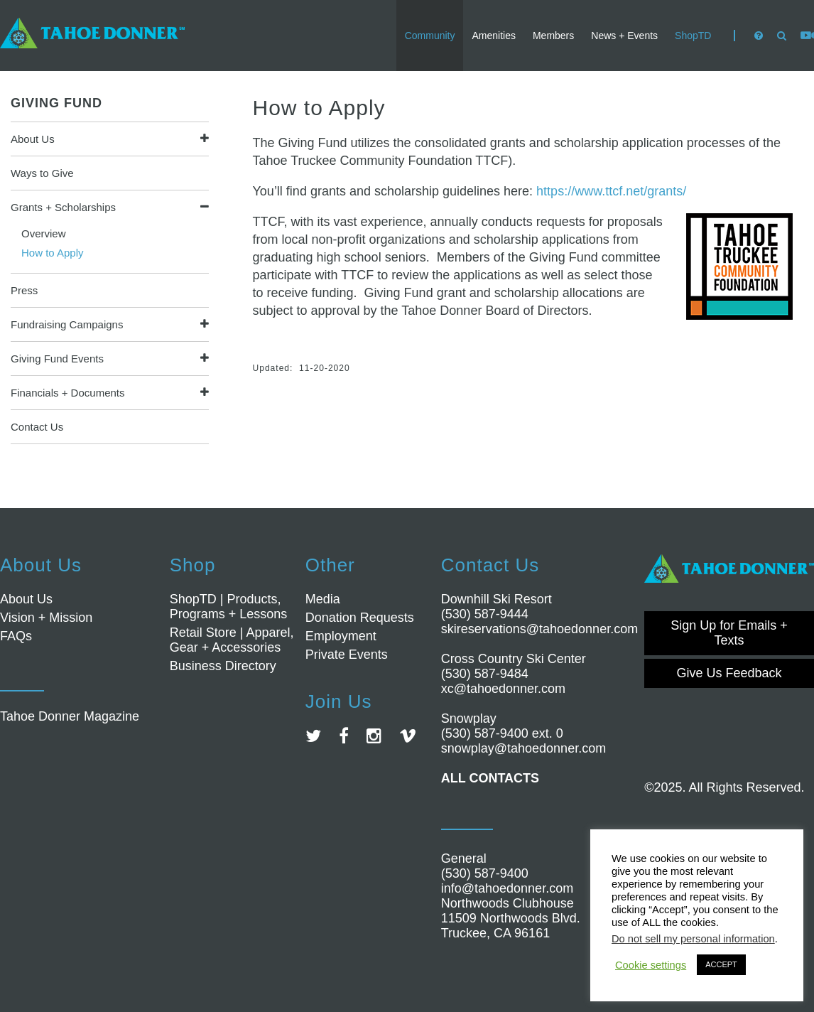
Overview (43, 233)
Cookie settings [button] (650, 965)
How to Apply (52, 253)
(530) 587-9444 (484, 614)
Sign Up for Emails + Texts (729, 632)
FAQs (16, 636)
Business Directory (223, 666)
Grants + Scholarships (63, 207)
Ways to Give (42, 173)
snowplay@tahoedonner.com (523, 748)
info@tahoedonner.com (507, 888)
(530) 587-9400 (484, 873)
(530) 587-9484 (484, 674)
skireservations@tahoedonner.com (539, 629)
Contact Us (37, 427)
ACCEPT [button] (721, 964)
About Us (33, 139)
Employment (340, 636)
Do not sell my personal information (693, 938)
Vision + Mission (46, 617)
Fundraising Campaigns (67, 324)
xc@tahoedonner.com (503, 689)
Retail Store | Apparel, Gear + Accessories (232, 640)
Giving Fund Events (57, 358)
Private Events (346, 654)
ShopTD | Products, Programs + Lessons (229, 606)
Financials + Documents (68, 393)
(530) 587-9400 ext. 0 (502, 733)
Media (322, 599)
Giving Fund (56, 103)
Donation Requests (359, 617)
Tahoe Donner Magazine (69, 716)
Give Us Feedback (729, 673)
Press (24, 290)
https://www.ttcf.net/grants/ (611, 191)
